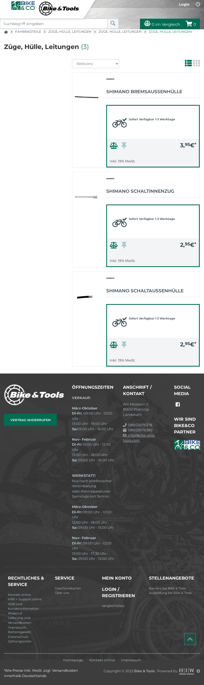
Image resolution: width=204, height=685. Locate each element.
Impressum (17, 627)
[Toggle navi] (6, 5)
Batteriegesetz (19, 632)
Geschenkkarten (68, 588)
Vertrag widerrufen (30, 420)
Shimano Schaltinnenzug (140, 191)
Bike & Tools (144, 671)
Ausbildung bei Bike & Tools (170, 593)
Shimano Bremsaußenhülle (144, 91)
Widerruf (15, 613)
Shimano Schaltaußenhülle (145, 290)
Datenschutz (18, 637)
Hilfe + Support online (25, 599)
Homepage (73, 660)
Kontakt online (19, 595)
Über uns (62, 593)
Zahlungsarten (19, 641)
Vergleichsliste (113, 606)
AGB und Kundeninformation (23, 606)
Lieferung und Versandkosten (19, 620)
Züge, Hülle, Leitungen (69, 32)
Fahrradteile (28, 32)
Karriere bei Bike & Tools (167, 588)
